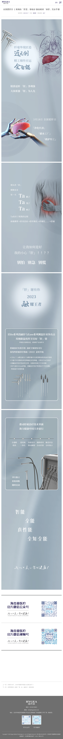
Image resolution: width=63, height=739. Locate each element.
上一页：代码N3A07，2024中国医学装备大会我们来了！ (18, 685)
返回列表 (31, 671)
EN (56, 3)
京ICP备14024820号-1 (42, 734)
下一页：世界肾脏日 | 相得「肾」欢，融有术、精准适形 (18, 687)
